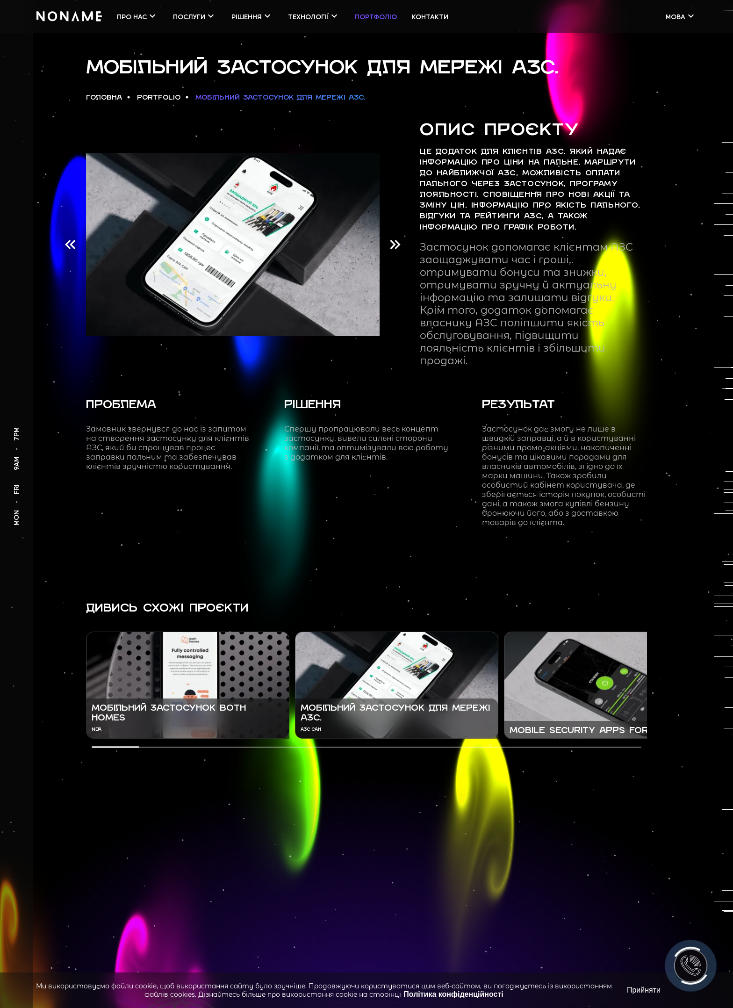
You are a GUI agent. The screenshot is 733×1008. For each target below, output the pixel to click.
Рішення (252, 16)
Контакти (430, 16)
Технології (314, 16)
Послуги (194, 16)
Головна (104, 97)
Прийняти (644, 990)
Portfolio (158, 97)
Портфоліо (376, 16)
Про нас (137, 16)
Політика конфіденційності (453, 994)
